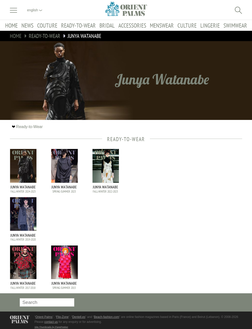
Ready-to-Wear (78, 25)
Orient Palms (43, 317)
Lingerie (210, 25)
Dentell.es (78, 317)
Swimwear (235, 25)
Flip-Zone (62, 317)
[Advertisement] (208, 182)
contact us (51, 322)
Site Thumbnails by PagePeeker (51, 327)
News (27, 25)
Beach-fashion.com (106, 317)
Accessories (132, 25)
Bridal (107, 25)
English (34, 10)
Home (11, 25)
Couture (47, 25)
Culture (187, 25)
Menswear (162, 25)
